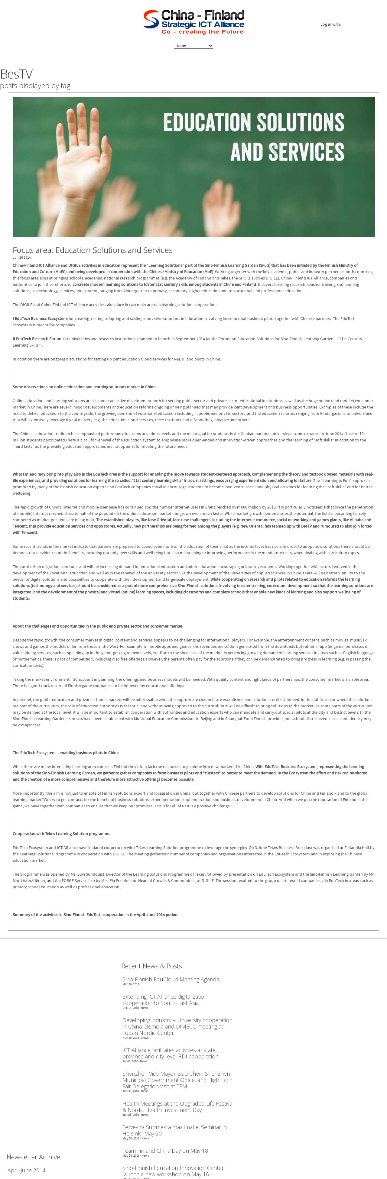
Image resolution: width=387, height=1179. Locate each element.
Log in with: (330, 24)
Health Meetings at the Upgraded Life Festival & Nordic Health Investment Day (178, 1105)
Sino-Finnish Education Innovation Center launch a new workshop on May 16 (173, 1169)
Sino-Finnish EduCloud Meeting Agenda (170, 978)
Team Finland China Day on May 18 (165, 1149)
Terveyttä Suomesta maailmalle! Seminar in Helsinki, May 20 (174, 1128)
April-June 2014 (26, 1169)
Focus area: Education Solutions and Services (93, 249)
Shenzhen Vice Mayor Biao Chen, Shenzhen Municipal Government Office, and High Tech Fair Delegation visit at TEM (177, 1078)
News (144, 1006)
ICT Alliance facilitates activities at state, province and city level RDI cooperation (170, 1051)
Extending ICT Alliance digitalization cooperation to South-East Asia (164, 998)
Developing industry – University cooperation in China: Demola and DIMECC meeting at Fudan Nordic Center (177, 1025)
